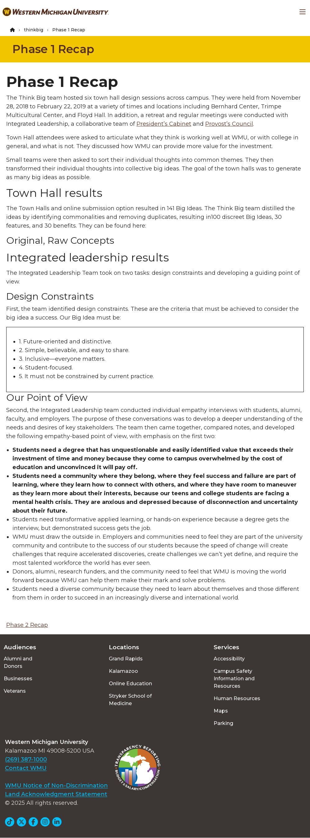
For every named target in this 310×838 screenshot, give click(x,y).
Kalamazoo (123, 671)
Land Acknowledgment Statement (56, 794)
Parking (223, 723)
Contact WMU (26, 768)
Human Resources (237, 698)
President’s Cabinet (163, 123)
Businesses (18, 679)
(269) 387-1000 (26, 759)
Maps (221, 711)
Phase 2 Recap (27, 625)
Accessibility (229, 659)
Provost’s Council (229, 123)
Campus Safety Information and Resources (234, 678)
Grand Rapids (126, 659)
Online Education (130, 683)
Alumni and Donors (18, 662)
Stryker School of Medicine (130, 699)
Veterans (15, 691)
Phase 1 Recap (53, 49)
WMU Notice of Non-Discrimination (56, 785)
